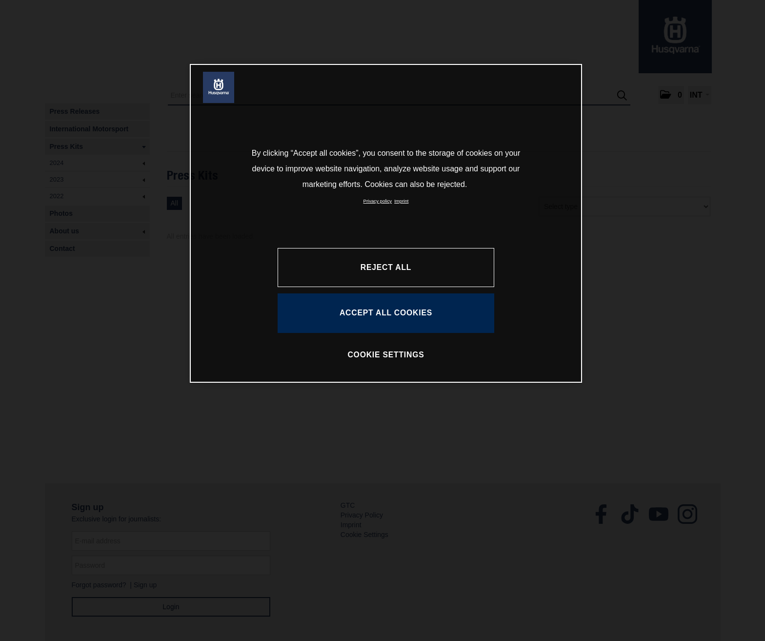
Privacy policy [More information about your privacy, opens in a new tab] (377, 201)
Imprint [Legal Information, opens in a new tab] (401, 201)
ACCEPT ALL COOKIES (386, 313)
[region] (386, 223)
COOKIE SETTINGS (385, 355)
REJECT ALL (386, 267)
